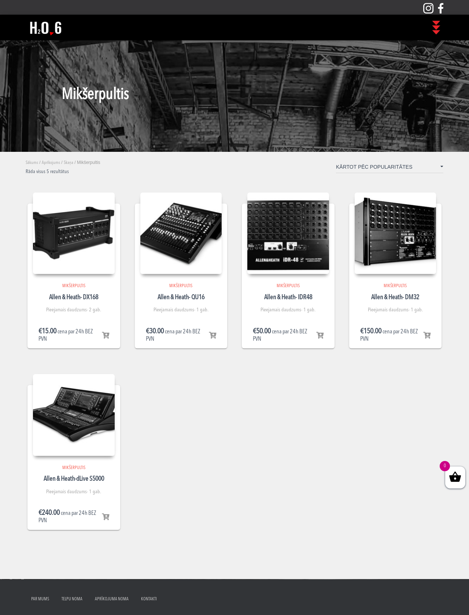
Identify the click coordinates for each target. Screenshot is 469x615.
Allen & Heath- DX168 (73, 297)
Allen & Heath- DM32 (395, 297)
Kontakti (149, 599)
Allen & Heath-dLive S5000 (74, 479)
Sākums (32, 163)
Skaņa (68, 163)
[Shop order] (389, 168)
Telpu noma (72, 599)
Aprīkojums (51, 163)
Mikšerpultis (73, 286)
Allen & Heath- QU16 (181, 297)
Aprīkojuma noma (112, 599)
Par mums (40, 599)
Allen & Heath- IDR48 (288, 297)
